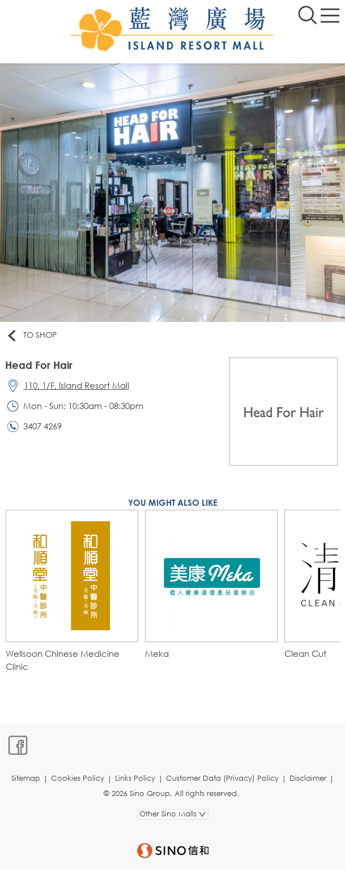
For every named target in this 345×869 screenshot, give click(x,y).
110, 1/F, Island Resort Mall (76, 385)
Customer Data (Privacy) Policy (222, 778)
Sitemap (25, 778)
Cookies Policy (77, 778)
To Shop (31, 335)
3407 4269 (42, 426)
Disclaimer (307, 778)
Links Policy (135, 778)
